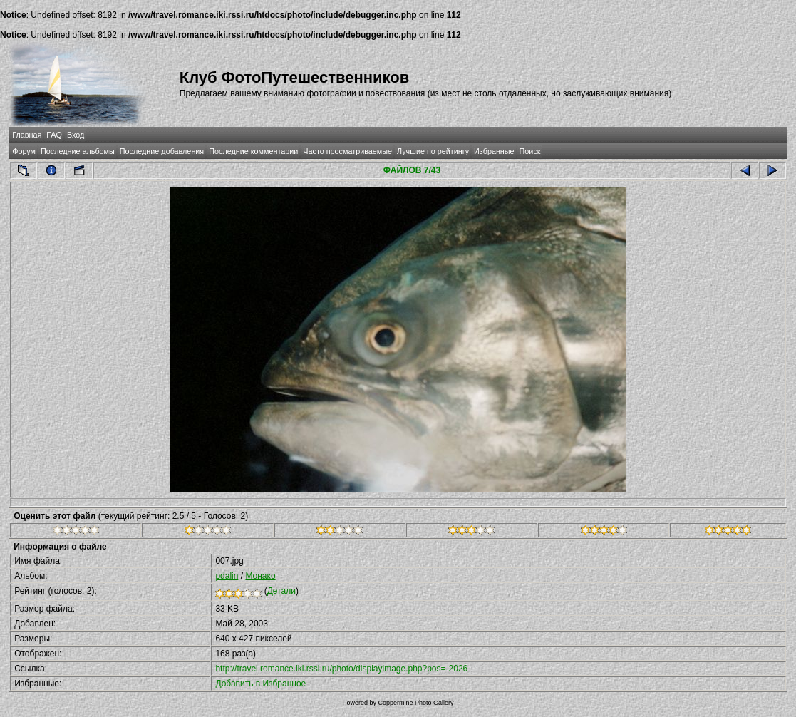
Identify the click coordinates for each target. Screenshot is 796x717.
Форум (24, 151)
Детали (281, 591)
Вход (75, 134)
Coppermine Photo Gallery (415, 702)
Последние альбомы (78, 151)
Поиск (530, 151)
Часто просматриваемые (347, 151)
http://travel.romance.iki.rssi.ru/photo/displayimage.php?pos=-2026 (341, 669)
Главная (26, 134)
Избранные (494, 151)
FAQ (54, 134)
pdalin (226, 576)
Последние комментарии (253, 151)
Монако (260, 576)
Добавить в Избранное (260, 683)
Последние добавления (162, 151)
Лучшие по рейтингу (433, 151)
